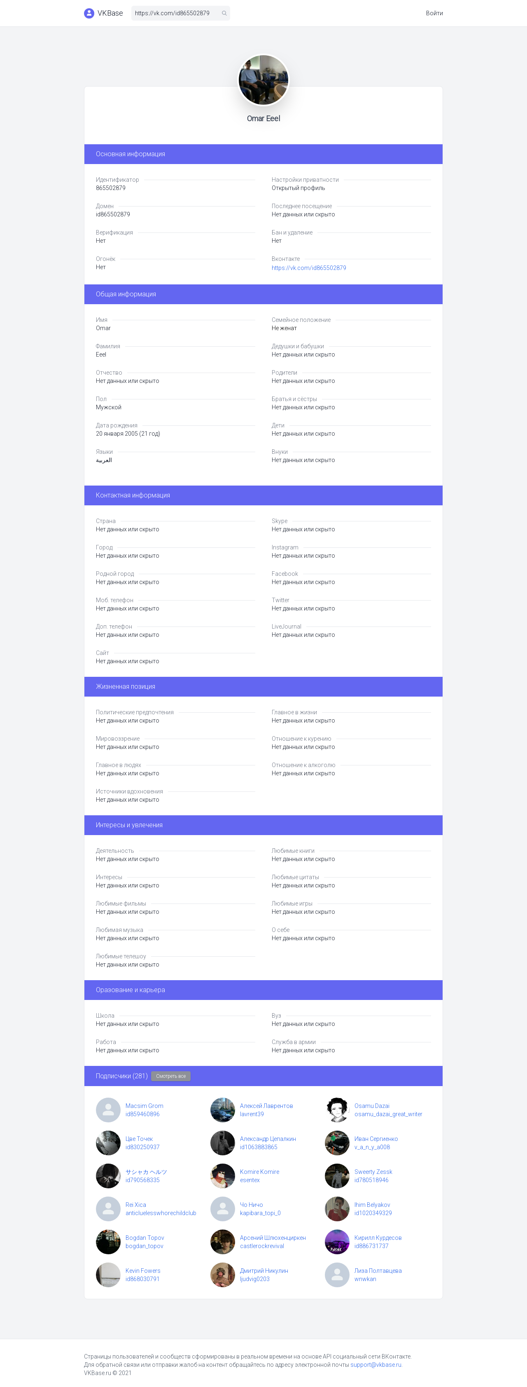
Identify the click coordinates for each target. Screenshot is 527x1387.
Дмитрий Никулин (264, 1270)
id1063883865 (258, 1147)
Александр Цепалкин (268, 1139)
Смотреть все (171, 1076)
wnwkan (365, 1279)
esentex (250, 1180)
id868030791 (143, 1279)
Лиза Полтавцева (378, 1270)
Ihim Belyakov (372, 1205)
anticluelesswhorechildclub (161, 1213)
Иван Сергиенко (376, 1139)
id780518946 (371, 1180)
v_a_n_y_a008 (372, 1147)
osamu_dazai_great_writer (388, 1114)
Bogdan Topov (145, 1237)
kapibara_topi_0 (260, 1213)
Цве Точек (139, 1139)
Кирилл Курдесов (378, 1237)
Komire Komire (259, 1172)
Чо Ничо (251, 1205)
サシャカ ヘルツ (146, 1172)
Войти (434, 13)
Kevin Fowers (143, 1270)
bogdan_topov (144, 1246)
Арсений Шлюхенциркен (273, 1237)
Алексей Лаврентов (266, 1106)
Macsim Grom (144, 1106)
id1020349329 (373, 1213)
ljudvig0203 (255, 1279)
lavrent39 (252, 1114)
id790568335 (143, 1180)
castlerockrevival (262, 1246)
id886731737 (371, 1246)
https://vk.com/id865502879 (309, 268)
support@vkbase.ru (375, 1364)
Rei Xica (136, 1205)
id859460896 (143, 1114)
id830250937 (143, 1147)
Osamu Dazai (371, 1106)
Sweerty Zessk (373, 1172)
